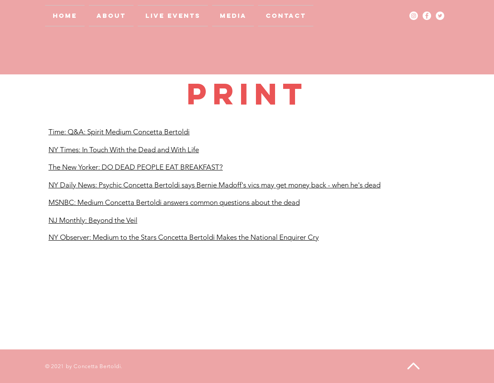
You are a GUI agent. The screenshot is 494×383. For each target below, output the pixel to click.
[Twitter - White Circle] (440, 15)
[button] (233, 15)
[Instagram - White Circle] (413, 15)
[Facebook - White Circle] (427, 15)
